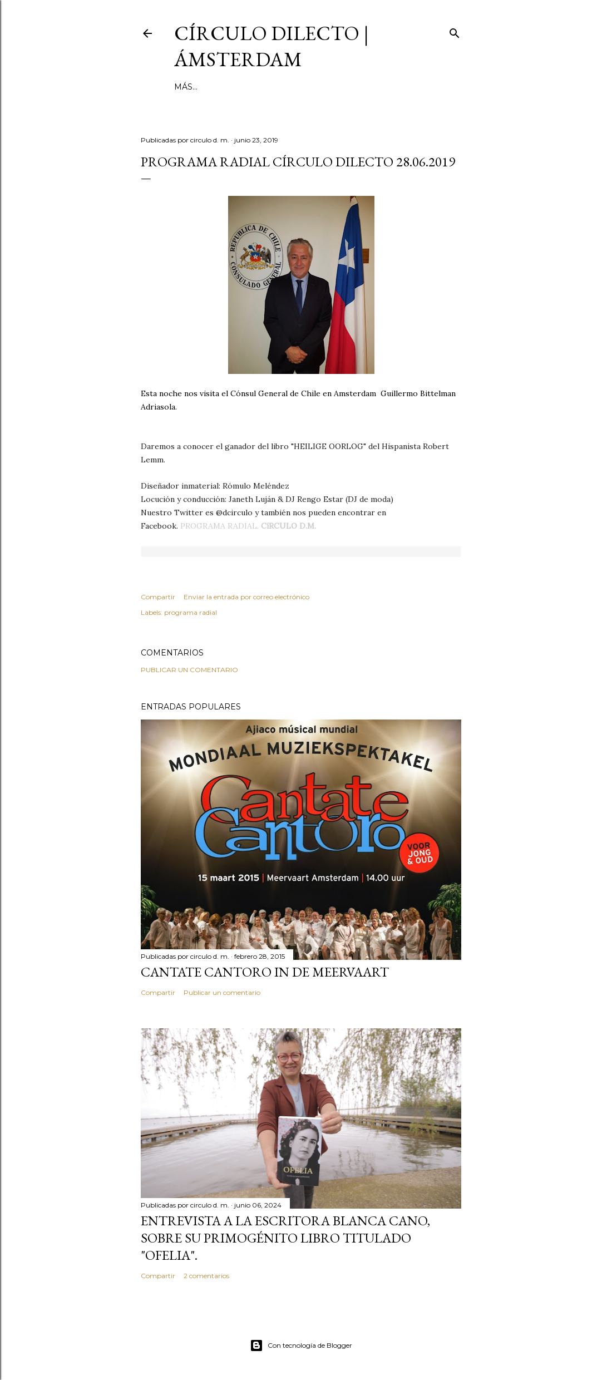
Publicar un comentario (189, 670)
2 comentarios (206, 1275)
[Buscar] (454, 31)
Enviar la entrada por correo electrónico (246, 597)
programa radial (190, 612)
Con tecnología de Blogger (301, 1345)
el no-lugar (382, 87)
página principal (214, 87)
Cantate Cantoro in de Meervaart (265, 971)
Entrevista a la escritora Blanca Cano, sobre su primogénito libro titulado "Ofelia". (285, 1238)
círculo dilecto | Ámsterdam (271, 46)
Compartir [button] (158, 597)
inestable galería (304, 87)
